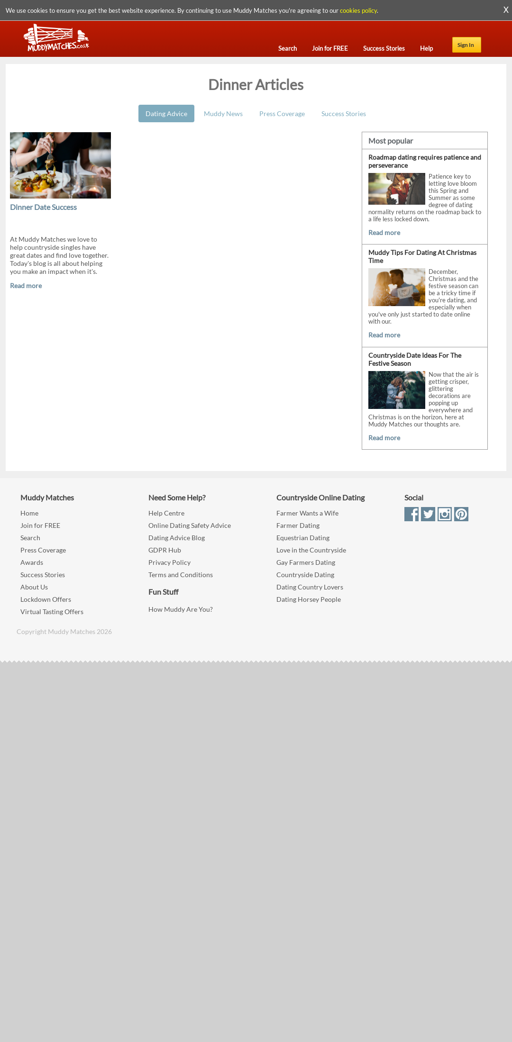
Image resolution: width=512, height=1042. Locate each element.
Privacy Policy (169, 562)
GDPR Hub (164, 550)
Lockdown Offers (45, 599)
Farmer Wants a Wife (307, 513)
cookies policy (358, 10)
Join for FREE (40, 525)
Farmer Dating (298, 525)
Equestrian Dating (302, 538)
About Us (34, 587)
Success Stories (343, 113)
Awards (31, 562)
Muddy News (223, 113)
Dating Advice (166, 113)
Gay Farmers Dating (305, 562)
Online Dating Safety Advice (189, 525)
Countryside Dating (305, 575)
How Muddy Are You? (180, 609)
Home (29, 513)
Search (30, 538)
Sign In (465, 44)
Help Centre (166, 513)
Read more (26, 285)
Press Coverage (282, 113)
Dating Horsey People (308, 599)
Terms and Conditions (180, 575)
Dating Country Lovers (309, 587)
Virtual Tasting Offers (51, 611)
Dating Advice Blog (176, 538)
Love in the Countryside (311, 550)
